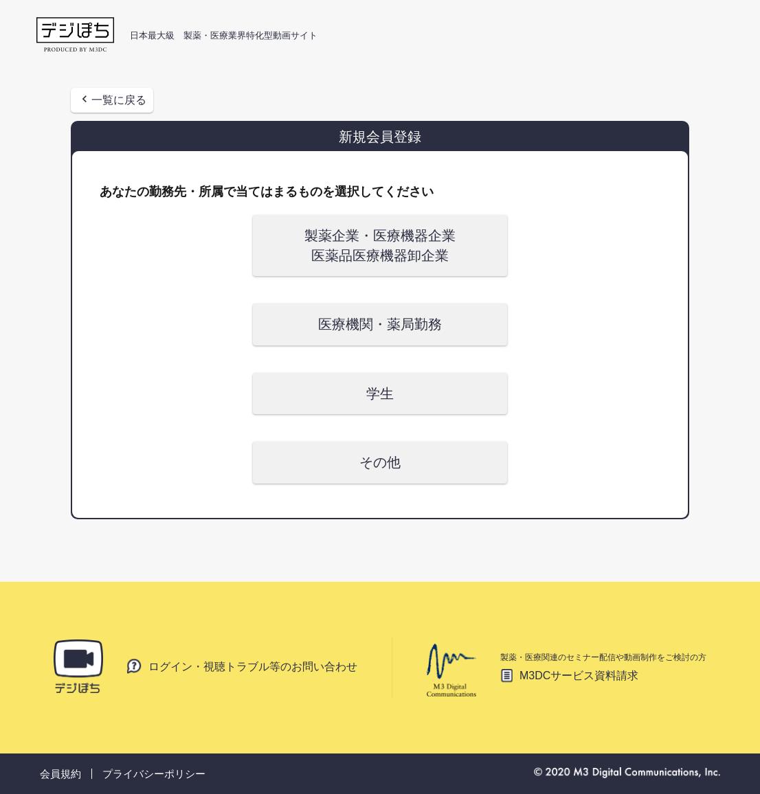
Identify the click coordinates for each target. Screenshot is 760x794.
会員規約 (60, 774)
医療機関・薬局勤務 (380, 324)
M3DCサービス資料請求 (578, 675)
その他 (380, 462)
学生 (380, 393)
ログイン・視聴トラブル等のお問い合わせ (252, 666)
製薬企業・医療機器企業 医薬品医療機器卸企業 (380, 245)
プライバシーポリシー (153, 774)
